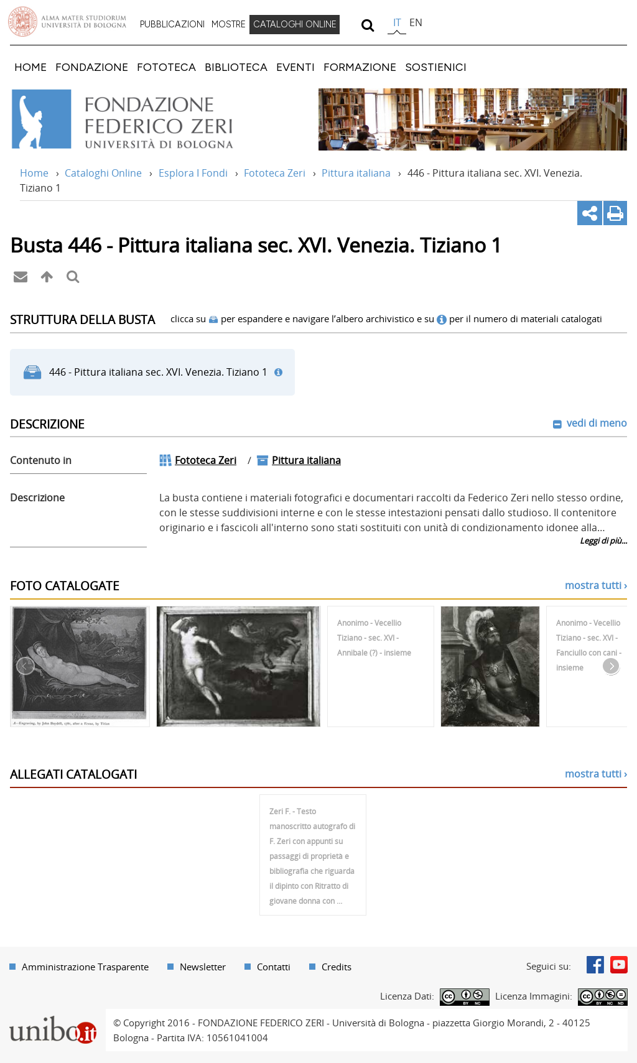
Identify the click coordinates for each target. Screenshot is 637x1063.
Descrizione (37, 497)
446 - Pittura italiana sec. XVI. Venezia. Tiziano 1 (158, 372)
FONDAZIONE (91, 66)
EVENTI (295, 66)
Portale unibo (52, 1016)
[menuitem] (172, 25)
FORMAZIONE (359, 66)
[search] (367, 25)
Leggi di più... (603, 540)
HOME (30, 66)
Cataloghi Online (103, 173)
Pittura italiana (356, 173)
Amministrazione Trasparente (85, 966)
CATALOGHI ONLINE (295, 24)
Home (34, 173)
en (415, 22)
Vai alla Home (139, 119)
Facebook (595, 964)
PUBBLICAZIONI (172, 24)
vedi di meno (595, 423)
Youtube (619, 964)
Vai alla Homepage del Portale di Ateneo (67, 22)
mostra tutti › (596, 585)
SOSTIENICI (436, 66)
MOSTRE (229, 24)
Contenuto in (41, 460)
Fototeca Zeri (274, 173)
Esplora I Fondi (193, 173)
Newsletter (203, 966)
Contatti (274, 966)
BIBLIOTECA (236, 66)
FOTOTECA (166, 66)
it (397, 22)
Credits (336, 966)
